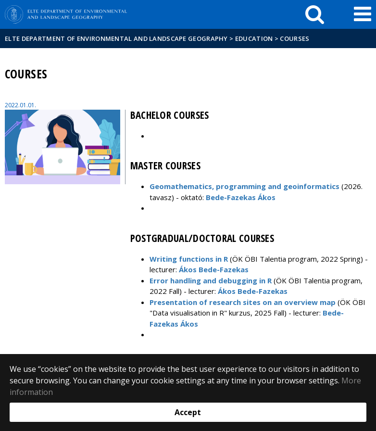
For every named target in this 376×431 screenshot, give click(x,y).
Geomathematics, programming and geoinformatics (244, 186)
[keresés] (314, 14)
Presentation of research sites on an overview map (243, 302)
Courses (294, 38)
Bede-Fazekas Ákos (241, 197)
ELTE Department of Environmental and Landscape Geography (116, 38)
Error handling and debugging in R (211, 280)
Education (254, 38)
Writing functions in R (189, 259)
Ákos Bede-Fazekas (214, 269)
